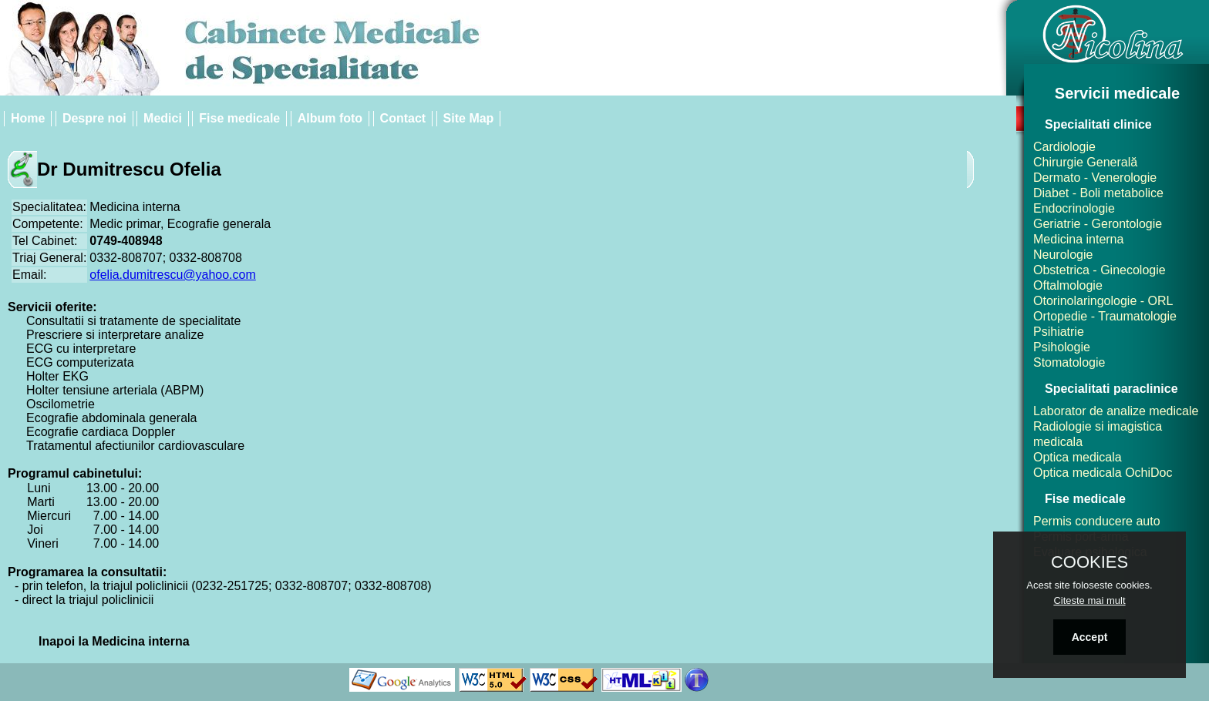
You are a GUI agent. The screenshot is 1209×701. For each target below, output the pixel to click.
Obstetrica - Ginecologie (1099, 270)
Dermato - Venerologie (1095, 177)
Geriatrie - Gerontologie (1097, 223)
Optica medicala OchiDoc (1103, 472)
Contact (403, 118)
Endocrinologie (1074, 208)
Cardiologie (1064, 146)
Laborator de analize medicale (1115, 411)
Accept (1090, 637)
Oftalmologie (1068, 285)
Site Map (468, 118)
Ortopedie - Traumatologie (1105, 316)
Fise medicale (239, 118)
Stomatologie (1069, 362)
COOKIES (1089, 562)
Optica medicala (1077, 457)
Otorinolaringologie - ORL (1103, 300)
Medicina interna (1078, 239)
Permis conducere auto (1096, 521)
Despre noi (94, 118)
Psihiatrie (1058, 331)
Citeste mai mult (1089, 600)
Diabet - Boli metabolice (1098, 193)
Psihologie (1061, 347)
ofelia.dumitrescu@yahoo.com (172, 274)
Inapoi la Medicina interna (114, 641)
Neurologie (1063, 254)
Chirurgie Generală (1085, 162)
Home (28, 118)
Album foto (330, 118)
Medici (162, 118)
